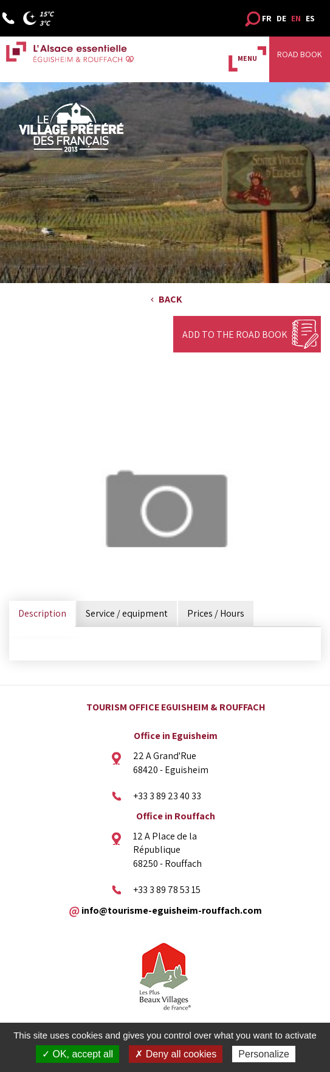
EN (296, 18)
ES (310, 18)
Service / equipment (127, 613)
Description (42, 613)
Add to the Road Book (234, 334)
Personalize (263, 1054)
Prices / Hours (215, 613)
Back (170, 299)
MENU (247, 58)
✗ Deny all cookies (175, 1054)
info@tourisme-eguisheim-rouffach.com (171, 909)
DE (281, 18)
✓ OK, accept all (77, 1054)
